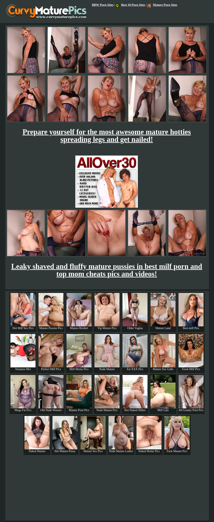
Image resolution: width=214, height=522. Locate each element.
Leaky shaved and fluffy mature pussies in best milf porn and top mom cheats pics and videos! (106, 270)
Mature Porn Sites (162, 4)
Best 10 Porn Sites (130, 4)
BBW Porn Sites (102, 4)
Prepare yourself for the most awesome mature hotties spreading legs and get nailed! (107, 136)
